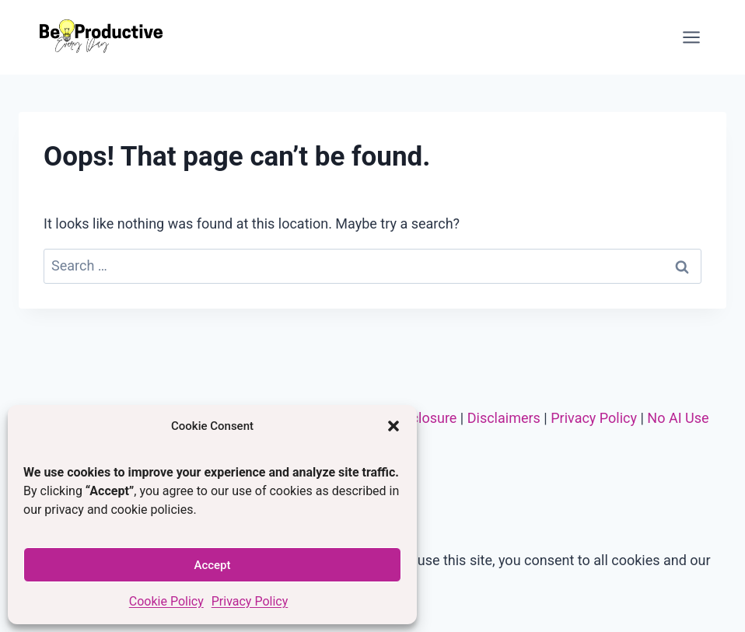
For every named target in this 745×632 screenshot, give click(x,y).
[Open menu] (691, 37)
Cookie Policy (166, 601)
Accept (212, 565)
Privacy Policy (250, 601)
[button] (393, 426)
